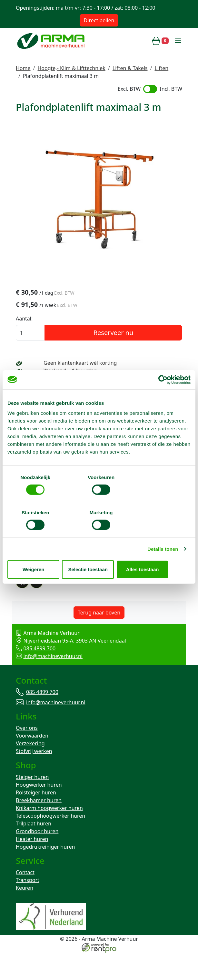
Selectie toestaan (99, 551)
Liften (161, 68)
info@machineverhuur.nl (53, 656)
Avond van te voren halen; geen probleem (94, 386)
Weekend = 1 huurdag (70, 370)
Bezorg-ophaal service (70, 378)
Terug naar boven (99, 612)
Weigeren (37, 551)
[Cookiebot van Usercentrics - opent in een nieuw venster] (162, 397)
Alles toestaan (160, 551)
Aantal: (24, 318)
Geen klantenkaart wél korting (80, 363)
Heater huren (32, 840)
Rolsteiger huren (36, 793)
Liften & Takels (130, 68)
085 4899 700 (39, 648)
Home (23, 68)
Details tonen (162, 531)
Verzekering (30, 744)
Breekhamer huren (39, 801)
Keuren (24, 889)
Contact (25, 873)
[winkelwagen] (160, 41)
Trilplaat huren (33, 824)
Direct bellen (99, 20)
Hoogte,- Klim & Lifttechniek (71, 68)
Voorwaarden (32, 736)
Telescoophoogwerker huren (50, 816)
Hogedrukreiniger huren (45, 847)
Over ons (27, 728)
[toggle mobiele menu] (178, 40)
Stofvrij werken (34, 752)
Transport (27, 881)
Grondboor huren (37, 832)
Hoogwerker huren (39, 785)
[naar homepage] (51, 41)
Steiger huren (32, 777)
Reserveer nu (114, 333)
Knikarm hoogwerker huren (49, 808)
